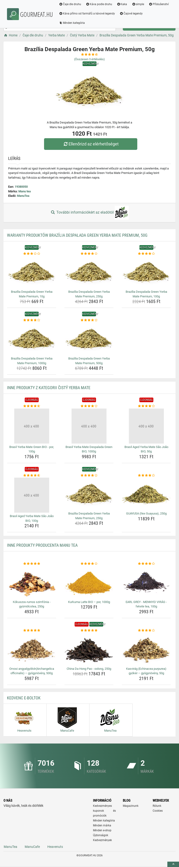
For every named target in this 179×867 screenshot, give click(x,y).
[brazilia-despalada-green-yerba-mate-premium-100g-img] (146, 272)
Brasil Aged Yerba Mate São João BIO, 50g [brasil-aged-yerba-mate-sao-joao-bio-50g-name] (146, 449)
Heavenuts (55, 847)
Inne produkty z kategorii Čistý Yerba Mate (48, 387)
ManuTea (23, 195)
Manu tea (24, 191)
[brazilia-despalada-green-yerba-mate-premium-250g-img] (89, 272)
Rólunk (157, 805)
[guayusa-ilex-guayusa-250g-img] (146, 494)
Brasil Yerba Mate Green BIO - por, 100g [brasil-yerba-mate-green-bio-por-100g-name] (31, 449)
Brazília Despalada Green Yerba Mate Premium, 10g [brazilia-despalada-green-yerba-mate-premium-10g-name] (31, 294)
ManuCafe (32, 847)
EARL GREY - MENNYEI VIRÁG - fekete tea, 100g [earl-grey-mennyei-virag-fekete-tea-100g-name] (146, 604)
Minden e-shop (102, 830)
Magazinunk (130, 805)
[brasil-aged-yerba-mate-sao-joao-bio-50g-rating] (146, 406)
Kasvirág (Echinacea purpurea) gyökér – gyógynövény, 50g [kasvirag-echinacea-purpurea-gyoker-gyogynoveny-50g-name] (146, 671)
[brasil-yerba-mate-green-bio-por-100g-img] (31, 426)
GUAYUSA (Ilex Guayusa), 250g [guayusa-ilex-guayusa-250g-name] (146, 513)
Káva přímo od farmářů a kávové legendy (87, 13)
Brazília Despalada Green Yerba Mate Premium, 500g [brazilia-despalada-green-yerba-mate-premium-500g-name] (89, 361)
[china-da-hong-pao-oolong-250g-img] (89, 649)
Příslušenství (159, 4)
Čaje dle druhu (70, 4)
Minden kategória (72, 23)
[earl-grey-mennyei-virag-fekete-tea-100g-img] (146, 582)
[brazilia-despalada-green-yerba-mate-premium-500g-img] (89, 339)
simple (138, 4)
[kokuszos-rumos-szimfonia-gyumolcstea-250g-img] (31, 582)
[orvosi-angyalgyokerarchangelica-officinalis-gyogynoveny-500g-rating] (31, 630)
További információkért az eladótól (89, 213)
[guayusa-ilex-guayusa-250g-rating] (146, 475)
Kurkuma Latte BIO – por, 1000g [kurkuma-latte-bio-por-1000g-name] (89, 602)
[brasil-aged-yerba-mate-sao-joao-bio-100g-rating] (31, 475)
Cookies (158, 810)
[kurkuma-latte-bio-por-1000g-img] (89, 582)
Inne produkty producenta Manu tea (42, 545)
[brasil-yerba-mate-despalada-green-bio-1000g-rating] (89, 406)
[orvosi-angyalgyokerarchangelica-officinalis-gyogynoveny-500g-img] (31, 649)
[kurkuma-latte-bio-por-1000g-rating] (89, 563)
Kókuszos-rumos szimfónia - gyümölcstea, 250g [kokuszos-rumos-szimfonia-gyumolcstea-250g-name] (32, 604)
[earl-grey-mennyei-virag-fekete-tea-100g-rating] (146, 563)
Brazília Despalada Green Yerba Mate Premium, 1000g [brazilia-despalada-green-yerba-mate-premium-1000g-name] (31, 361)
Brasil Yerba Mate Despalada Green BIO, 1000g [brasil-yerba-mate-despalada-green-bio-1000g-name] (88, 449)
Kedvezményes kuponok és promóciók (104, 810)
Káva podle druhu (99, 4)
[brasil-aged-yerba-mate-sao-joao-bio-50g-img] (146, 426)
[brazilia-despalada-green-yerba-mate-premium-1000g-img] (31, 339)
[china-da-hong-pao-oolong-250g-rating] (89, 630)
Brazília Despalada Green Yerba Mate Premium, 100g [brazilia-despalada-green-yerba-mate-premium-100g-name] (146, 294)
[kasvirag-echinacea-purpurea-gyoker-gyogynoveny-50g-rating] (146, 630)
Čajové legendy (131, 13)
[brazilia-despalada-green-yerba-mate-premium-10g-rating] (31, 253)
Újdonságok (100, 835)
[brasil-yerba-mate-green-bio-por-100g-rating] (31, 406)
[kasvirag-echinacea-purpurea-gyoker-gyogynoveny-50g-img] (146, 649)
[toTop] (173, 864)
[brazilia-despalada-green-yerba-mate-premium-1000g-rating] (31, 320)
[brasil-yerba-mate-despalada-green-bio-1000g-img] (89, 426)
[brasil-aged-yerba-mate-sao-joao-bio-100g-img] (31, 495)
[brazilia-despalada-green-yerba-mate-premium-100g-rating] (146, 253)
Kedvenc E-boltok (24, 697)
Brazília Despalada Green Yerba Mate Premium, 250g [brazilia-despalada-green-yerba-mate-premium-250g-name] (89, 294)
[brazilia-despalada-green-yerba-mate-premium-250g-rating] (89, 253)
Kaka (122, 4)
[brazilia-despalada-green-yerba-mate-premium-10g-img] (31, 272)
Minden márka (102, 825)
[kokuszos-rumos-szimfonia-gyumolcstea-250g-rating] (31, 563)
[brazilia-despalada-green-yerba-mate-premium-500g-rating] (89, 320)
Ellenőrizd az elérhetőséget (91, 144)
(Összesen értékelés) (89, 59)
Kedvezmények (102, 840)
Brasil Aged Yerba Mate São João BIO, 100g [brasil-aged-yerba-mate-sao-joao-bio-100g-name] (32, 518)
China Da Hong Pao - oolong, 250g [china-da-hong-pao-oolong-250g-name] (89, 668)
